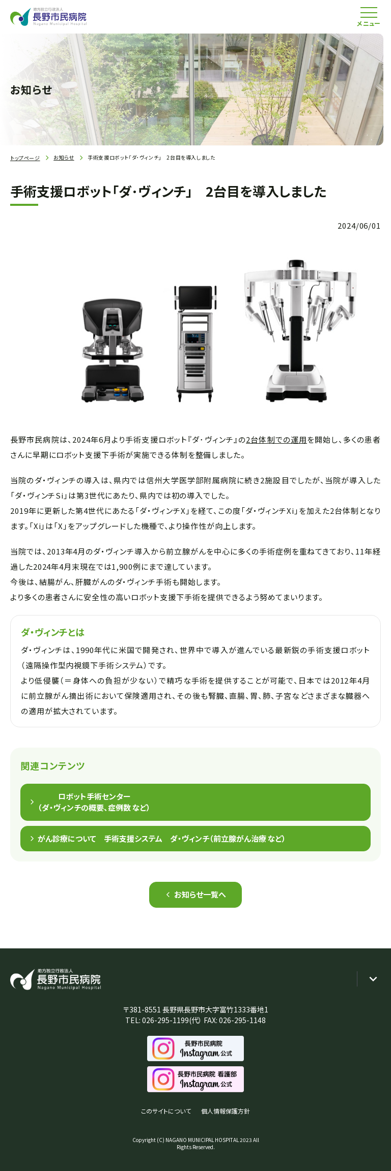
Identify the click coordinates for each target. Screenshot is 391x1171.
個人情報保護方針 (225, 1110)
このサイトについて (166, 1110)
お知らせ (63, 157)
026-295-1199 (165, 1020)
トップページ (25, 158)
